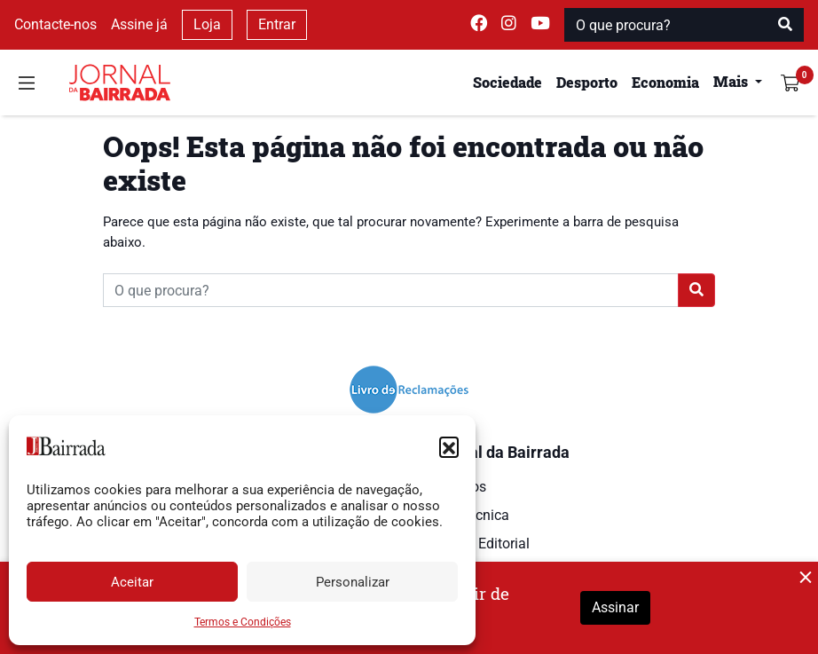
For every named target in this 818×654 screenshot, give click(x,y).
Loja (207, 24)
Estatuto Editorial (476, 543)
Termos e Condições (242, 622)
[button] (449, 446)
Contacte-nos (55, 24)
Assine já (139, 24)
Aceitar (132, 582)
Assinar (615, 607)
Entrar (276, 24)
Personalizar (352, 582)
